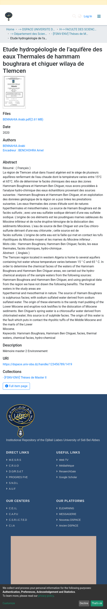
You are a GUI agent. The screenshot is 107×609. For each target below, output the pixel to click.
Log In (88, 16)
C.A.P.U (13, 514)
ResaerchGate (67, 471)
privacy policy (46, 595)
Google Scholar (68, 477)
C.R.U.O (14, 465)
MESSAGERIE (67, 514)
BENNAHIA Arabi (14, 146)
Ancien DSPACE (68, 525)
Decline (84, 603)
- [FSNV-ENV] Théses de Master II (70, 34)
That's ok (97, 603)
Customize (9, 603)
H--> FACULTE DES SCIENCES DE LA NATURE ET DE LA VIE (78, 29)
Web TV (63, 459)
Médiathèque (66, 465)
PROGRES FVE (18, 477)
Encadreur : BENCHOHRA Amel (23, 150)
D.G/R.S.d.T (16, 471)
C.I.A (12, 525)
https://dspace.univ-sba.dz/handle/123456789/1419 (37, 364)
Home (10, 29)
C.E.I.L (13, 508)
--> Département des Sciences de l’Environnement (28, 34)
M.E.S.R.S (15, 459)
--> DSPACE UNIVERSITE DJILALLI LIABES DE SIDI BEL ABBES (36, 29)
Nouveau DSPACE (70, 519)
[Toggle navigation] (99, 16)
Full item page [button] (16, 386)
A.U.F (12, 488)
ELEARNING (66, 508)
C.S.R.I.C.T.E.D (18, 519)
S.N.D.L (13, 482)
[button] (80, 16)
